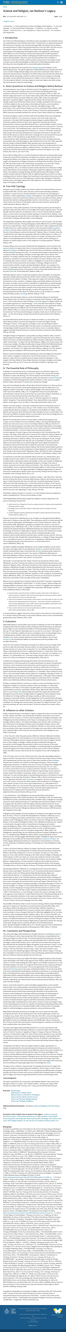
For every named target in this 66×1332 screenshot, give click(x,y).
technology (14, 969)
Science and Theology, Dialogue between (24, 1099)
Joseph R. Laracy (8, 21)
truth (58, 78)
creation (5, 639)
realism (5, 72)
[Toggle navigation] (61, 2)
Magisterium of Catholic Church (21, 1093)
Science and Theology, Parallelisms (22, 1101)
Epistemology (15, 1091)
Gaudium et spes (49, 1114)
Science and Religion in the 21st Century (46, 1106)
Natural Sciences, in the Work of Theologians (25, 1095)
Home (5, 7)
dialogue (29, 196)
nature (37, 301)
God (40, 214)
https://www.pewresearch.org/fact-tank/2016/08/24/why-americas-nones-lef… (28, 1213)
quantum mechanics (49, 839)
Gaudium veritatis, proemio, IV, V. (48, 1121)
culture (57, 934)
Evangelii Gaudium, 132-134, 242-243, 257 (24, 1121)
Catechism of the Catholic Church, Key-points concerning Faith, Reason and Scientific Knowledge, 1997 (30, 1117)
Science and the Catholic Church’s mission (24, 1097)
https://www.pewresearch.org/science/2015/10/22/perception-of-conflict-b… (28, 1177)
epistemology (37, 68)
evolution (31, 779)
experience (6, 248)
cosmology (24, 294)
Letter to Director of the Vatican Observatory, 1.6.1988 (22, 1116)
